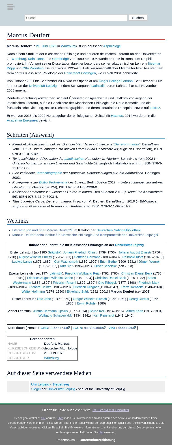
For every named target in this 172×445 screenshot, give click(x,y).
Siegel (36, 389)
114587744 (58, 328)
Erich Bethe (108, 261)
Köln (31, 59)
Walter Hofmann (33, 291)
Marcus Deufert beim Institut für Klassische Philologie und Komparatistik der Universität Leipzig (83, 235)
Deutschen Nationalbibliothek (119, 230)
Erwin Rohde (86, 303)
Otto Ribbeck (107, 282)
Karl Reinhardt (103, 315)
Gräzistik (54, 252)
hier (43, 418)
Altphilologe (112, 46)
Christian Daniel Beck (136, 273)
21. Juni (42, 46)
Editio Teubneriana (53, 182)
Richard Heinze (40, 287)
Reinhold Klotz (132, 257)
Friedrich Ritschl (64, 282)
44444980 (125, 328)
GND (44, 328)
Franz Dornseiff (131, 287)
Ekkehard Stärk (78, 291)
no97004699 (93, 328)
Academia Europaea (22, 120)
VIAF (112, 328)
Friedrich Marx (149, 282)
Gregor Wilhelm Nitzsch (90, 299)
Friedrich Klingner (86, 287)
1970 (52, 46)
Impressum (66, 440)
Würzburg (68, 46)
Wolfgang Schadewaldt (55, 315)
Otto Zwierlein (32, 68)
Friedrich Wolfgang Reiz (82, 273)
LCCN (77, 328)
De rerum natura (126, 144)
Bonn (41, 59)
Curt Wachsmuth (66, 261)
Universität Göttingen (80, 73)
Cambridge (60, 59)
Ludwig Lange (22, 261)
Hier (60, 418)
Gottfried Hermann (87, 257)
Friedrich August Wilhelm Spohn (50, 278)
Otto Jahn (44, 299)
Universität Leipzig (43, 85)
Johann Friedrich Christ (80, 252)
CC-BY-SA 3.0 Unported (110, 410)
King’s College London (116, 81)
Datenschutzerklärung (98, 440)
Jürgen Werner (149, 261)
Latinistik (98, 85)
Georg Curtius (139, 299)
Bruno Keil (97, 311)
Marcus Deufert (122, 291)
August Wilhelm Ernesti (35, 257)
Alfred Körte (134, 311)
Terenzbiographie (49, 173)
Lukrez (155, 108)
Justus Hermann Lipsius (50, 311)
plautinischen (74, 158)
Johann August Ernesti (134, 252)
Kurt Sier (66, 266)
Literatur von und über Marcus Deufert (41, 230)
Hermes (117, 115)
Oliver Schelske (105, 266)
